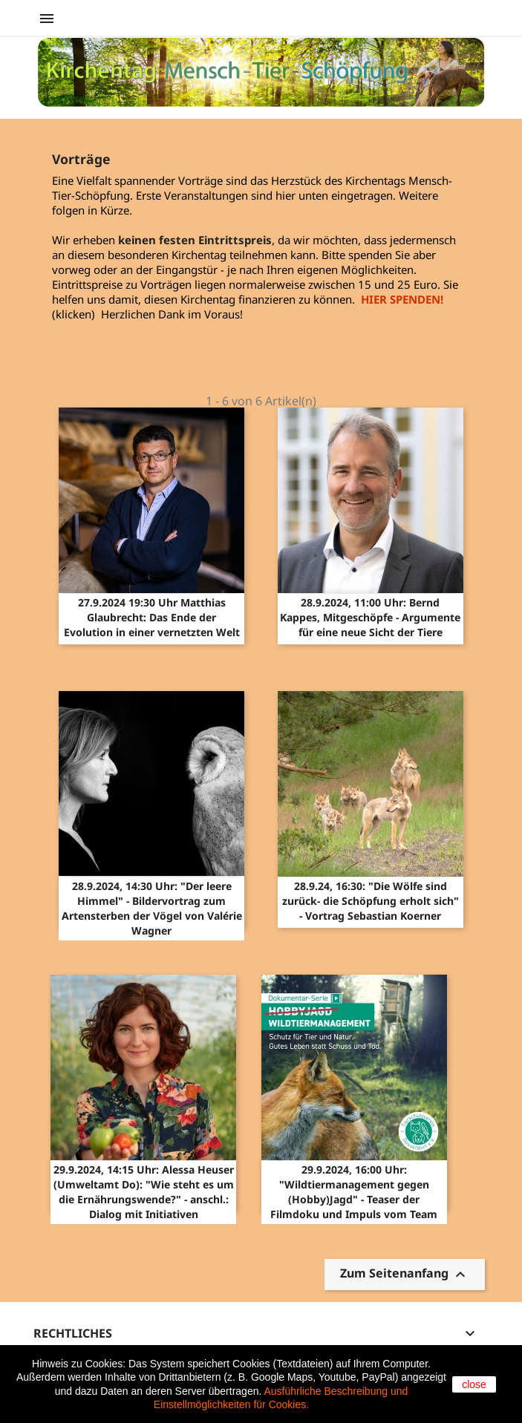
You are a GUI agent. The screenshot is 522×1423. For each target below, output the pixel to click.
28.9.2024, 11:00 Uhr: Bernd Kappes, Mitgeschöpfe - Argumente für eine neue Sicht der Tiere (370, 617)
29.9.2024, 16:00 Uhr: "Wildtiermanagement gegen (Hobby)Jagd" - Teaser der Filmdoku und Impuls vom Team (353, 1191)
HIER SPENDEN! (403, 299)
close (474, 1384)
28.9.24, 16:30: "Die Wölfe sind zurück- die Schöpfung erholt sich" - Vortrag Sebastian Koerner (370, 901)
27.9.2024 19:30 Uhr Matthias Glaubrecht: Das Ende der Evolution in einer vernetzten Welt (152, 617)
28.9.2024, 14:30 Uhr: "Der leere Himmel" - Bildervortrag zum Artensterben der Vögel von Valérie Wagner (152, 908)
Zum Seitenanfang (404, 1274)
